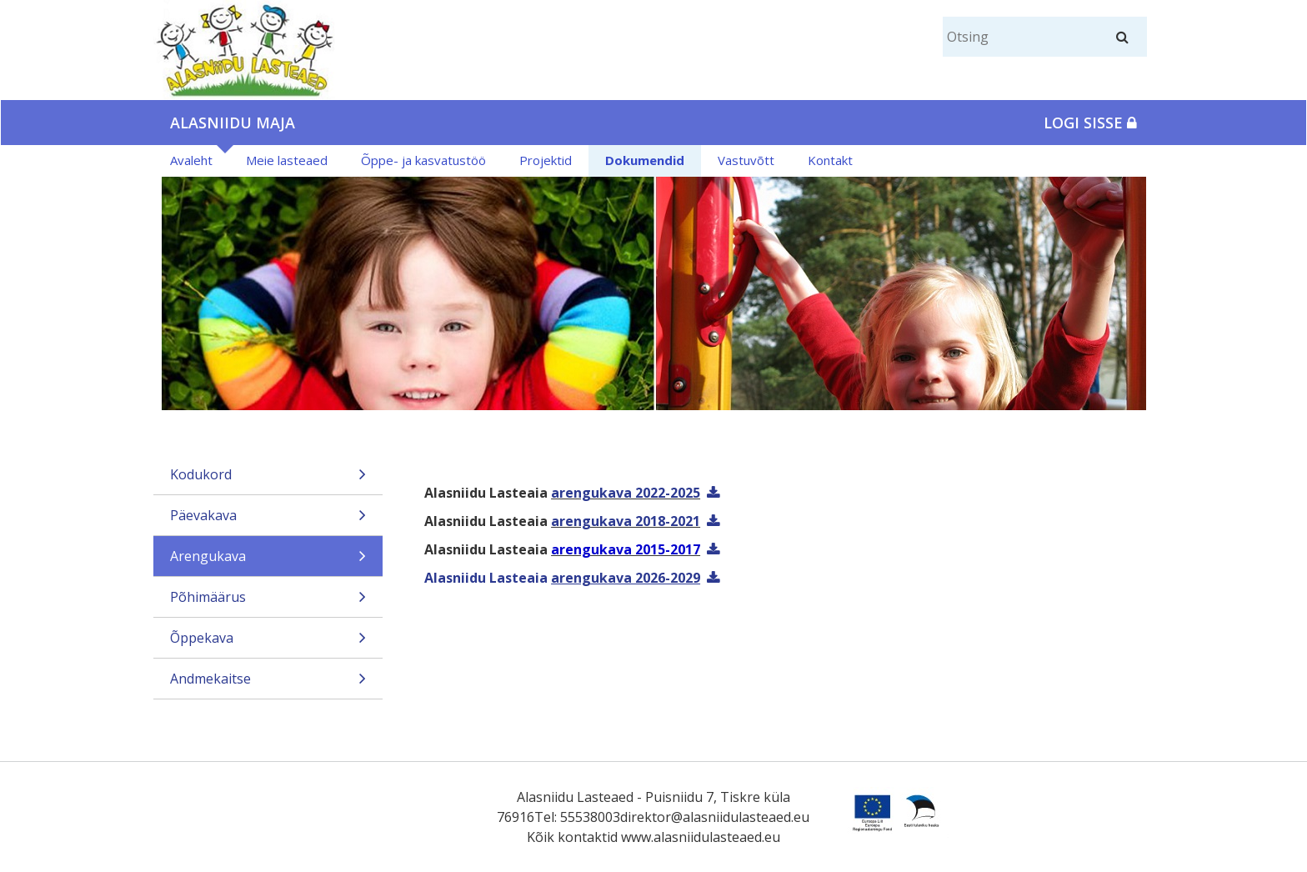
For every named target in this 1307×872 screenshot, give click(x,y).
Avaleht (191, 160)
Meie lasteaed (287, 160)
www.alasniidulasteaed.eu (700, 837)
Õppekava (268, 643)
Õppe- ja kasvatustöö (423, 160)
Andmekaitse (268, 684)
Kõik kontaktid (572, 837)
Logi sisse (1090, 123)
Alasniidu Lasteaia (562, 578)
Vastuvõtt (746, 160)
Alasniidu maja (232, 123)
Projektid (545, 160)
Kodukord (268, 479)
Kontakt (830, 160)
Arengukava (268, 561)
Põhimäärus (268, 602)
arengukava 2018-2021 (625, 521)
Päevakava (268, 520)
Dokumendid (644, 160)
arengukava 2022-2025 (625, 493)
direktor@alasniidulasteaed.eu (714, 817)
